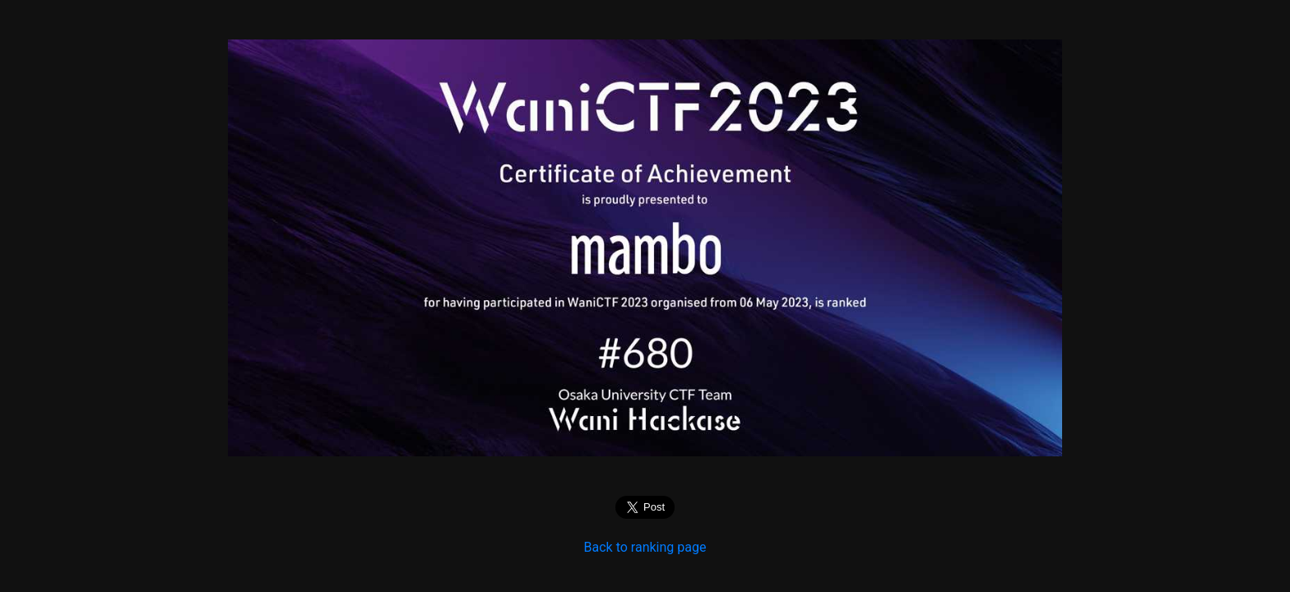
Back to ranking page (645, 547)
